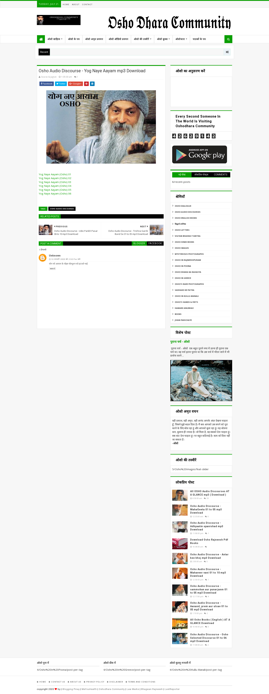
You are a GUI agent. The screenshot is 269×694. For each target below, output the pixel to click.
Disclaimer (115, 682)
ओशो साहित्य (53, 39)
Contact (87, 4)
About (76, 4)
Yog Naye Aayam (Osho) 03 (55, 182)
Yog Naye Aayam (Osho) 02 (55, 178)
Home (66, 4)
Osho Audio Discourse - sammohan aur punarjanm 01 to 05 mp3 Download (209, 589)
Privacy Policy (94, 682)
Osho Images (182, 248)
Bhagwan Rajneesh (152, 689)
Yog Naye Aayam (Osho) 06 (55, 193)
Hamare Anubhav (184, 308)
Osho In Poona (183, 266)
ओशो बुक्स (162, 39)
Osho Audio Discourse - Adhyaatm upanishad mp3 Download (206, 526)
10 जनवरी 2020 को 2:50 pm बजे (65, 259)
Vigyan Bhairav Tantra (187, 236)
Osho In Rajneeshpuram (188, 260)
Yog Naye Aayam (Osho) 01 (55, 174)
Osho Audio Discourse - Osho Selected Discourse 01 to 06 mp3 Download (209, 638)
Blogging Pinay (71, 689)
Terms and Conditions (140, 682)
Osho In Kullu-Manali (187, 296)
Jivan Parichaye (183, 320)
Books (178, 314)
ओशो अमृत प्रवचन (94, 39)
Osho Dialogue (183, 206)
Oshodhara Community (112, 689)
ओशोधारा (180, 39)
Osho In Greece (183, 278)
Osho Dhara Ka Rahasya (188, 272)
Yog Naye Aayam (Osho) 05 (55, 189)
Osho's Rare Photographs (189, 284)
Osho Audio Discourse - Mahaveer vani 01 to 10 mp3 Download (208, 572)
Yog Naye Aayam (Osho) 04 (55, 185)
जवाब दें (52, 268)
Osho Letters (182, 230)
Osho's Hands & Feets (186, 302)
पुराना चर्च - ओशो (180, 341)
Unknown (55, 255)
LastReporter (172, 689)
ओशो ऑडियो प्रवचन (118, 39)
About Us (74, 682)
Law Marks (133, 689)
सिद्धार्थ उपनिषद (180, 224)
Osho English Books (186, 218)
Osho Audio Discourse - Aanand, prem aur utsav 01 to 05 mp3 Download (209, 606)
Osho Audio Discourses (62, 209)
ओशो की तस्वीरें (141, 39)
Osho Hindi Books (184, 242)
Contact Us (57, 682)
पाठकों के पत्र (199, 39)
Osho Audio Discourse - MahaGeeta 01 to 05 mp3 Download (206, 509)
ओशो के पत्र (74, 39)
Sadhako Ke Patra (184, 290)
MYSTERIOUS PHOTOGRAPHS (189, 254)
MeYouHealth (89, 689)
